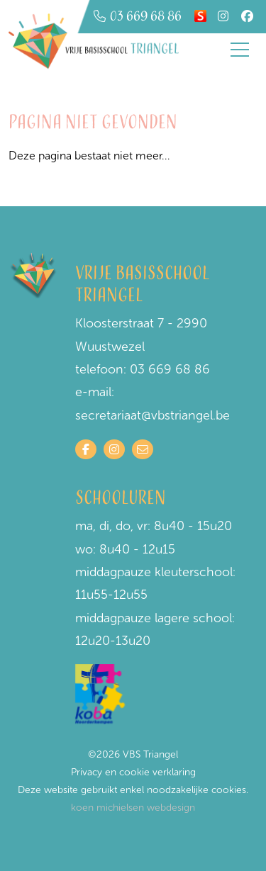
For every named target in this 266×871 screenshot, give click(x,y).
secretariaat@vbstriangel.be (152, 415)
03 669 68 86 (170, 369)
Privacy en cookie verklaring (133, 772)
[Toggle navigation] (239, 49)
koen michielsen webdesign (133, 807)
